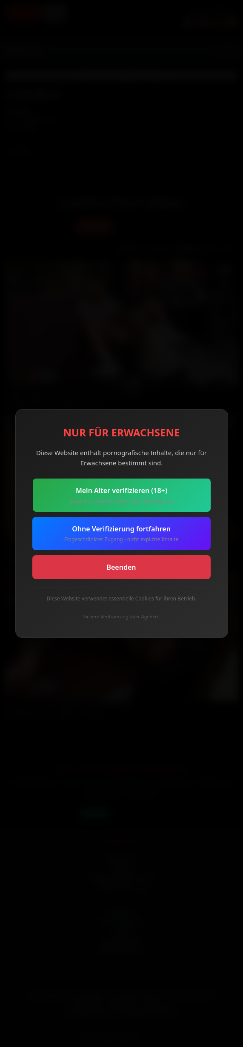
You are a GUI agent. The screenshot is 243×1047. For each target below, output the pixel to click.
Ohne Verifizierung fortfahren (121, 533)
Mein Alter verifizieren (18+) (121, 495)
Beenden (121, 567)
